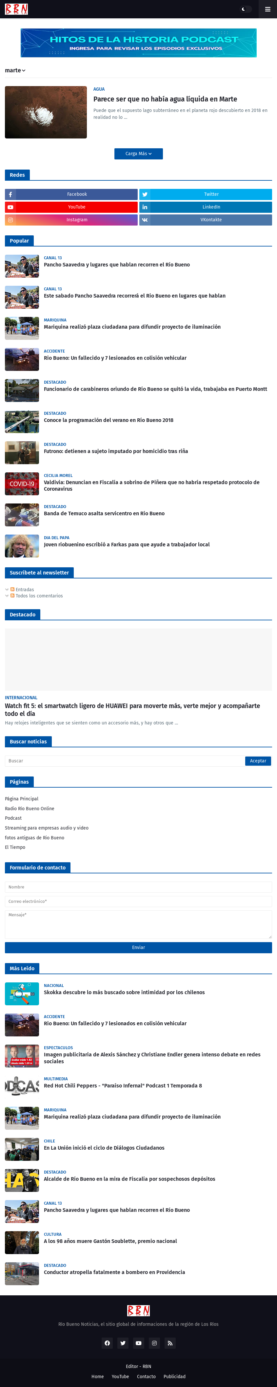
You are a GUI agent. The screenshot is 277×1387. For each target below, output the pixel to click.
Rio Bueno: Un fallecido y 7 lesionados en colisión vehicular (115, 358)
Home (97, 1376)
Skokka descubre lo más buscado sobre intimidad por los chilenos (124, 992)
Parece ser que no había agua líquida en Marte (165, 99)
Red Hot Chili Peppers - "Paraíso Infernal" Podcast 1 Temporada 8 (123, 1086)
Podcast (13, 818)
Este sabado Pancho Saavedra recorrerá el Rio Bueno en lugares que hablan (135, 296)
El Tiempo (15, 847)
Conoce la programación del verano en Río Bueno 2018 (108, 420)
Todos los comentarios (36, 596)
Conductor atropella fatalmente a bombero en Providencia (114, 1272)
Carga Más (137, 153)
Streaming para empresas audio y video (47, 828)
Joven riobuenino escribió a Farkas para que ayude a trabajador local (127, 544)
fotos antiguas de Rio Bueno (34, 838)
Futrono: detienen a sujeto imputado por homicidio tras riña (116, 451)
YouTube (120, 1376)
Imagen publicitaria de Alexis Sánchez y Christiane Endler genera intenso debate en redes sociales (152, 1058)
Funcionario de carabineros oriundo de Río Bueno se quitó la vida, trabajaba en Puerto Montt (155, 389)
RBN (147, 1366)
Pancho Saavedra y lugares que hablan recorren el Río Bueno (117, 265)
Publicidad (175, 1376)
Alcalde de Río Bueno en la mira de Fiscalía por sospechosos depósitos (129, 1179)
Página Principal (21, 799)
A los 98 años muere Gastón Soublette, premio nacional (110, 1241)
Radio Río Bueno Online (29, 809)
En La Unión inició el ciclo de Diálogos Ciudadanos (104, 1148)
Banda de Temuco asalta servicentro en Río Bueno (104, 513)
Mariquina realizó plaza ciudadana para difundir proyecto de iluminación (132, 327)
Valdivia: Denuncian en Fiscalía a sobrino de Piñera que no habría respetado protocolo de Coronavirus (152, 485)
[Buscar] (138, 761)
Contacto (146, 1376)
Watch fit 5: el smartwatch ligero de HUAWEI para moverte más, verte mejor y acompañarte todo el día (132, 710)
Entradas (22, 590)
